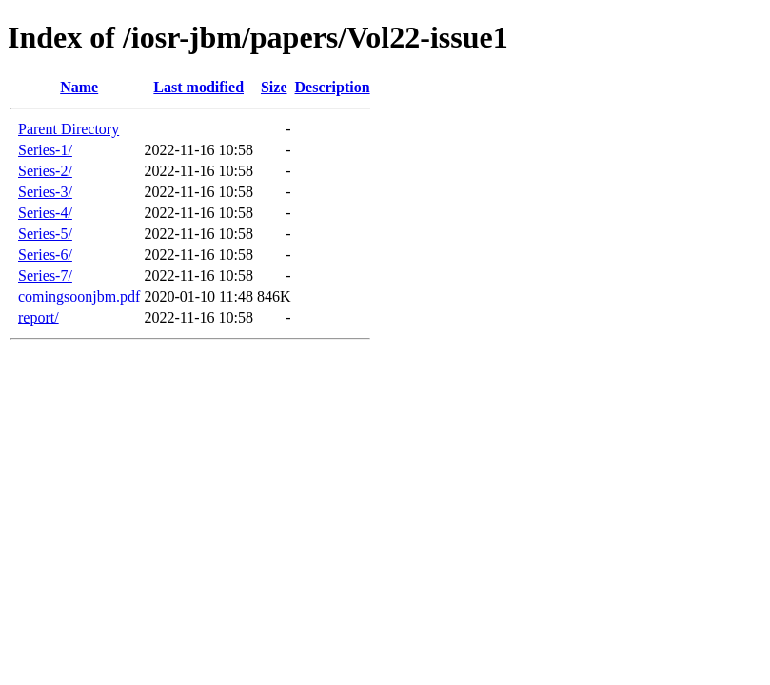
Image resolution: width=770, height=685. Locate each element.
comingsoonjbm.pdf (79, 296)
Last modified (198, 87)
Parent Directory (68, 129)
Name (79, 87)
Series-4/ (45, 213)
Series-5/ (45, 233)
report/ (38, 317)
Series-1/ (45, 150)
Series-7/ (45, 275)
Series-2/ (45, 171)
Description (332, 87)
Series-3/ (45, 192)
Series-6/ (45, 254)
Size (274, 87)
